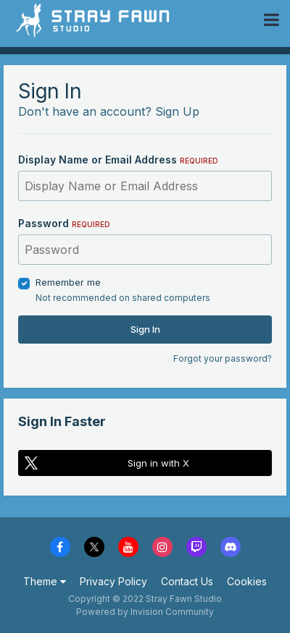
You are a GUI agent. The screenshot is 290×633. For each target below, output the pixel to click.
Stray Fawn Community (97, 20)
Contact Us (187, 581)
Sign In (145, 329)
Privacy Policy (113, 581)
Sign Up (177, 111)
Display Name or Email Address (118, 159)
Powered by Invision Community (145, 611)
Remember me (68, 282)
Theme (44, 581)
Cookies (247, 581)
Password (64, 223)
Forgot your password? (222, 358)
